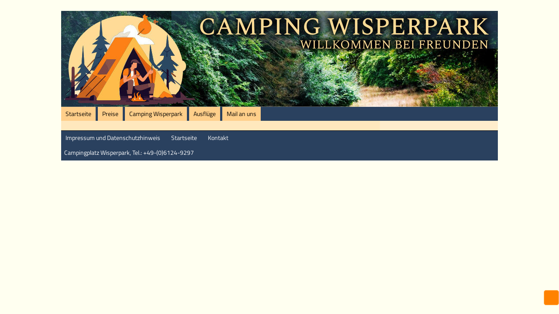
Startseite (78, 114)
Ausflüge (204, 114)
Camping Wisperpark (156, 114)
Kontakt (218, 138)
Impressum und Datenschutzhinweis (113, 138)
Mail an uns (241, 114)
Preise (110, 114)
